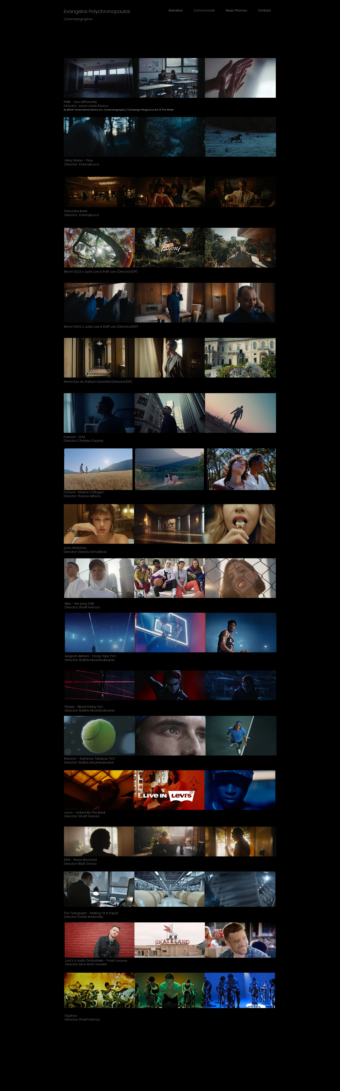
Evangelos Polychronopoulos (97, 11)
